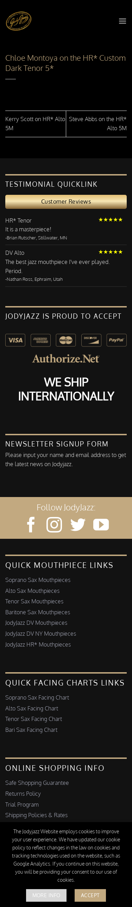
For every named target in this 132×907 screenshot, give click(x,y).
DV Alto (14, 252)
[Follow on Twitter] (78, 526)
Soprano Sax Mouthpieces (37, 579)
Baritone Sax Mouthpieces (37, 612)
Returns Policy (23, 793)
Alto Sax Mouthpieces (32, 590)
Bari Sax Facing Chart (31, 729)
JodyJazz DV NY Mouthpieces (40, 633)
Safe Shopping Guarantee (37, 782)
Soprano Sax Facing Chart (37, 697)
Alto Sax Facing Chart (31, 708)
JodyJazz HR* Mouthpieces (38, 644)
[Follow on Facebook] (31, 526)
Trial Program (22, 804)
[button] (122, 20)
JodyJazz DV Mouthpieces (36, 622)
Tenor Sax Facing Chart (33, 718)
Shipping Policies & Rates (36, 815)
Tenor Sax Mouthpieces (34, 601)
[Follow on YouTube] (101, 526)
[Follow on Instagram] (54, 526)
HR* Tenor (18, 220)
